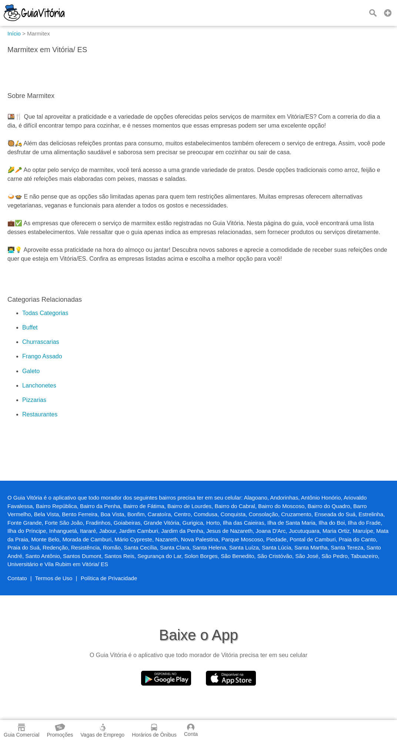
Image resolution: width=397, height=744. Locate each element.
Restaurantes (39, 414)
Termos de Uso (54, 578)
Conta (191, 730)
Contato (17, 578)
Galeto (31, 371)
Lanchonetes (39, 385)
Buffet (30, 327)
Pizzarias (34, 400)
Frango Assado (42, 356)
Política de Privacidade (109, 578)
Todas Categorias (45, 313)
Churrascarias (40, 342)
